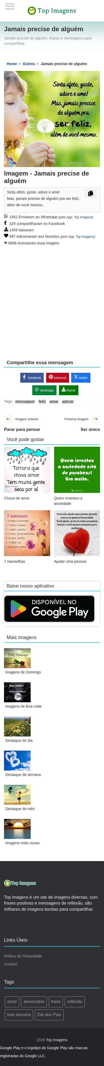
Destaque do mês (20, 809)
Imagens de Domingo (23, 672)
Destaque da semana (23, 774)
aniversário (33, 1001)
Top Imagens (83, 217)
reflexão (74, 1001)
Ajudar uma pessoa (70, 561)
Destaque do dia (19, 740)
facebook (32, 377)
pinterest (57, 377)
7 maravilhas (14, 561)
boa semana (19, 1014)
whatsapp (44, 389)
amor (12, 1001)
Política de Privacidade (23, 956)
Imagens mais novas (22, 843)
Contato (10, 964)
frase (56, 1001)
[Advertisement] (50, 299)
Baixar (69, 389)
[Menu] (10, 4)
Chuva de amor (17, 498)
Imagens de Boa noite (23, 706)
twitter (80, 377)
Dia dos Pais (49, 1014)
